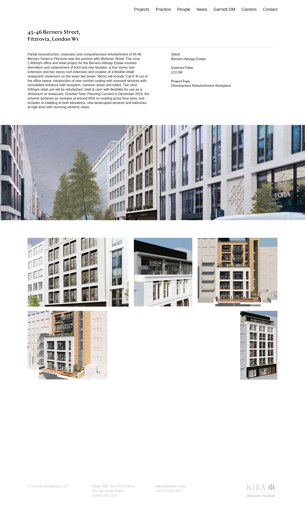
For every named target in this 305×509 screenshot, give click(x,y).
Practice (163, 9)
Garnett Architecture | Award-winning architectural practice (51, 10)
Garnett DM (224, 9)
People (183, 9)
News (202, 9)
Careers (248, 9)
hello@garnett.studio (170, 486)
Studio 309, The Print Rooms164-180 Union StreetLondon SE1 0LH (113, 491)
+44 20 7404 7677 (169, 491)
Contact (270, 9)
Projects (141, 9)
